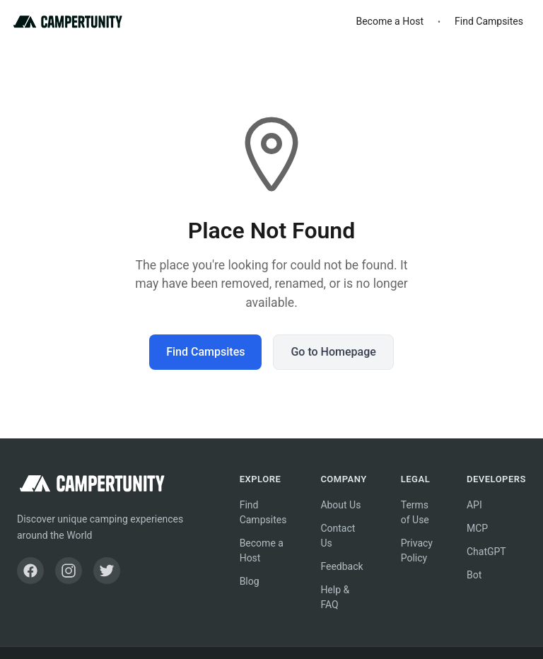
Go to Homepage (333, 351)
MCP (477, 528)
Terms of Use (415, 512)
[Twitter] (106, 570)
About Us (340, 505)
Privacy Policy (417, 550)
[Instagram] (68, 570)
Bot (474, 575)
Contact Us (337, 536)
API (474, 505)
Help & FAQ (334, 597)
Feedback (341, 566)
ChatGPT (486, 551)
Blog (249, 581)
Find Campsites (489, 21)
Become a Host (390, 21)
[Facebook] (30, 570)
